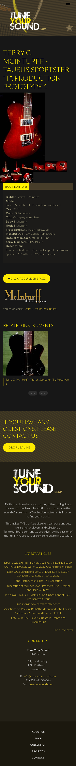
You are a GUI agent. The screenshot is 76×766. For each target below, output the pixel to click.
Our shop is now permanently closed (38, 604)
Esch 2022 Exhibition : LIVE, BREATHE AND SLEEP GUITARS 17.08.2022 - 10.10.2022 (38, 573)
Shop (38, 738)
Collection (38, 745)
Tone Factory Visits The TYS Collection (38, 580)
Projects (38, 751)
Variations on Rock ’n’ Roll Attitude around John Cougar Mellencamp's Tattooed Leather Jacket (38, 611)
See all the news (63, 630)
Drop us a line (19, 447)
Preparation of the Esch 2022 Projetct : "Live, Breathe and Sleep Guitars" (38, 587)
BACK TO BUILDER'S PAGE (27, 278)
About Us (38, 732)
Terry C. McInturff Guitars (40, 308)
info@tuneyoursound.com (40, 676)
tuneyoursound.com (40, 684)
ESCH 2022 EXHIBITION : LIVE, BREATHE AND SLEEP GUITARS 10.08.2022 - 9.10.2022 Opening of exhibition (38, 564)
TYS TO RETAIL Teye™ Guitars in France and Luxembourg (38, 619)
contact (38, 758)
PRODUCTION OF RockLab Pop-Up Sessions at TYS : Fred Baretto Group (38, 597)
